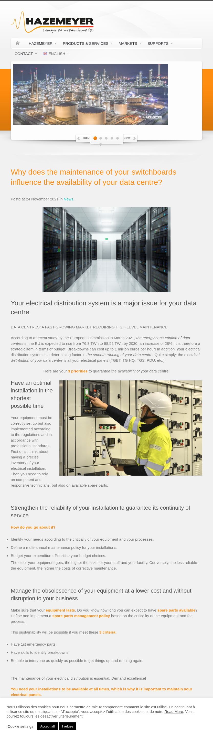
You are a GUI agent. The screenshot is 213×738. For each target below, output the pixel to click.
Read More (174, 712)
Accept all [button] (47, 726)
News (68, 199)
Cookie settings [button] (20, 726)
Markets (128, 44)
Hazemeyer (41, 44)
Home (18, 43)
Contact (24, 54)
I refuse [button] (67, 726)
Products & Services (86, 44)
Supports (158, 44)
